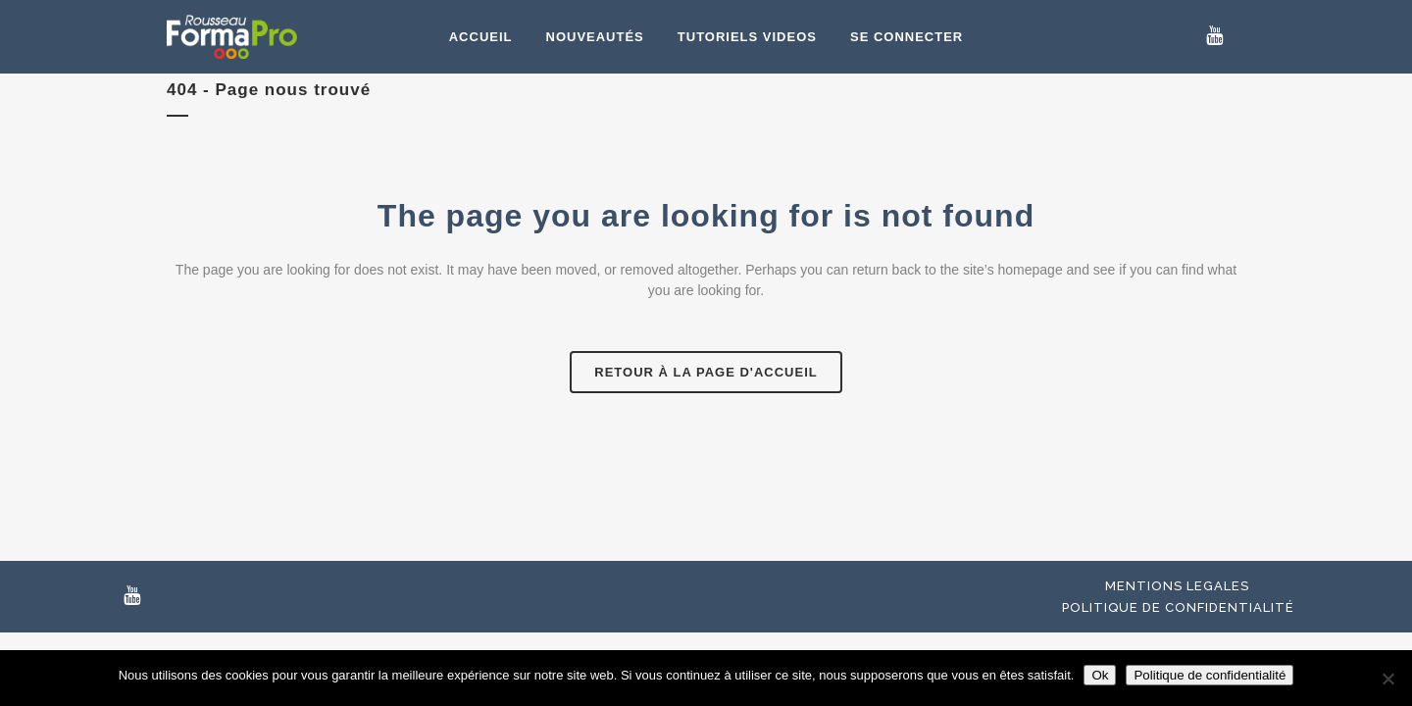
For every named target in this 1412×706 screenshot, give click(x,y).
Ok (1099, 675)
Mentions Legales (1177, 586)
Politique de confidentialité (1178, 607)
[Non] (1387, 678)
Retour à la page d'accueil (705, 372)
